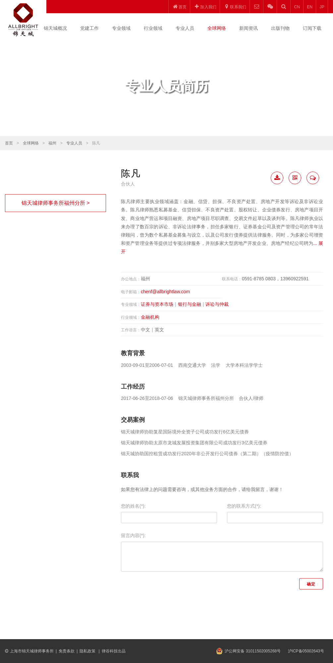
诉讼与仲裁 (217, 304)
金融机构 (150, 317)
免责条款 (67, 651)
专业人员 (185, 28)
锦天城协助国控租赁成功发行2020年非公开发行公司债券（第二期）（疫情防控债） (207, 453)
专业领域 (121, 28)
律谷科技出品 (114, 651)
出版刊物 (280, 28)
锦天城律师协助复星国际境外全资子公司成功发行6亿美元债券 (185, 431)
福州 (52, 143)
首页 (9, 143)
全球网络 (216, 28)
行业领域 (153, 28)
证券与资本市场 (157, 304)
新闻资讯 (248, 28)
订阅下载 (312, 28)
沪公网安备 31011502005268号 (253, 651)
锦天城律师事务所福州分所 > (56, 203)
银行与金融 (189, 304)
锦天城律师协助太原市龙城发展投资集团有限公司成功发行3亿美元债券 (194, 442)
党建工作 (89, 28)
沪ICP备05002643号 (306, 651)
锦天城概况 (55, 28)
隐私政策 (88, 651)
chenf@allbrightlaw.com (165, 291)
